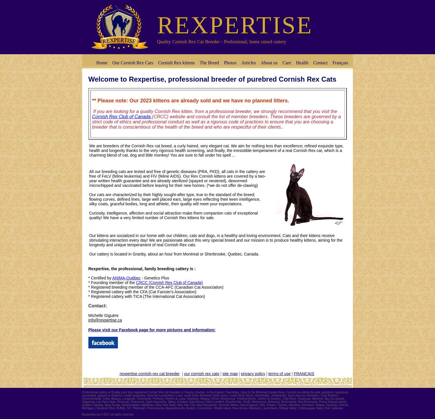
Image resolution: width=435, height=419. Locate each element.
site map (230, 373)
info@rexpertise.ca (105, 320)
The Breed (209, 62)
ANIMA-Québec (126, 278)
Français (340, 62)
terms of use (279, 373)
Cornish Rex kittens (176, 62)
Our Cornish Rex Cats (132, 62)
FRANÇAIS (304, 373)
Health (302, 62)
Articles (248, 62)
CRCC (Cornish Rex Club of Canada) (169, 282)
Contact (320, 62)
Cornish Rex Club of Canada (122, 116)
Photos (230, 62)
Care (287, 62)
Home (101, 62)
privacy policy (253, 373)
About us (269, 62)
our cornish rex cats (201, 373)
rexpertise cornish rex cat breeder (150, 373)
